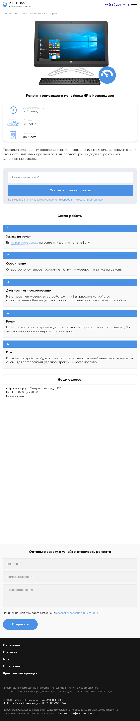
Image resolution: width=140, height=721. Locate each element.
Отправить (20, 624)
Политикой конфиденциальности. (77, 713)
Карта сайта (13, 666)
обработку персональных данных (82, 199)
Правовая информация (20, 673)
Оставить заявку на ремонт (71, 190)
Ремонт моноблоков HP (34, 13)
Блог (6, 659)
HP (16, 13)
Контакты (10, 652)
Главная (7, 13)
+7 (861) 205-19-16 (117, 4)
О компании (12, 645)
